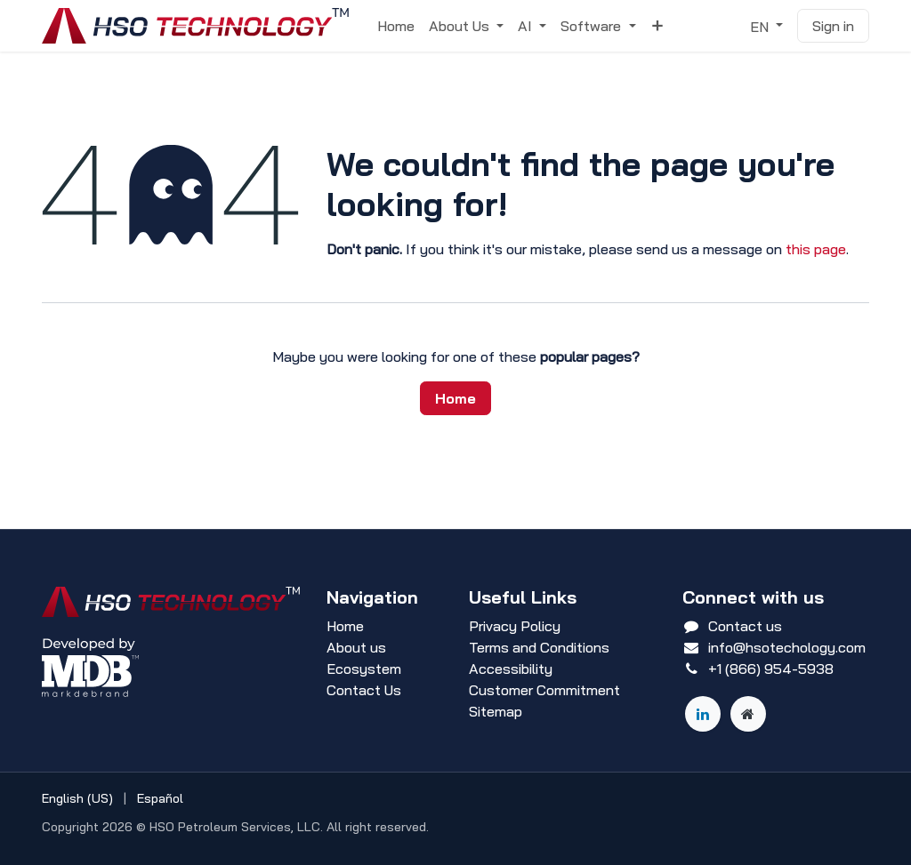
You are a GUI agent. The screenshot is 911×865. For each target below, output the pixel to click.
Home (455, 398)
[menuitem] (396, 26)
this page (816, 249)
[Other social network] (748, 714)
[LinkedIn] (703, 714)
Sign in (833, 26)
